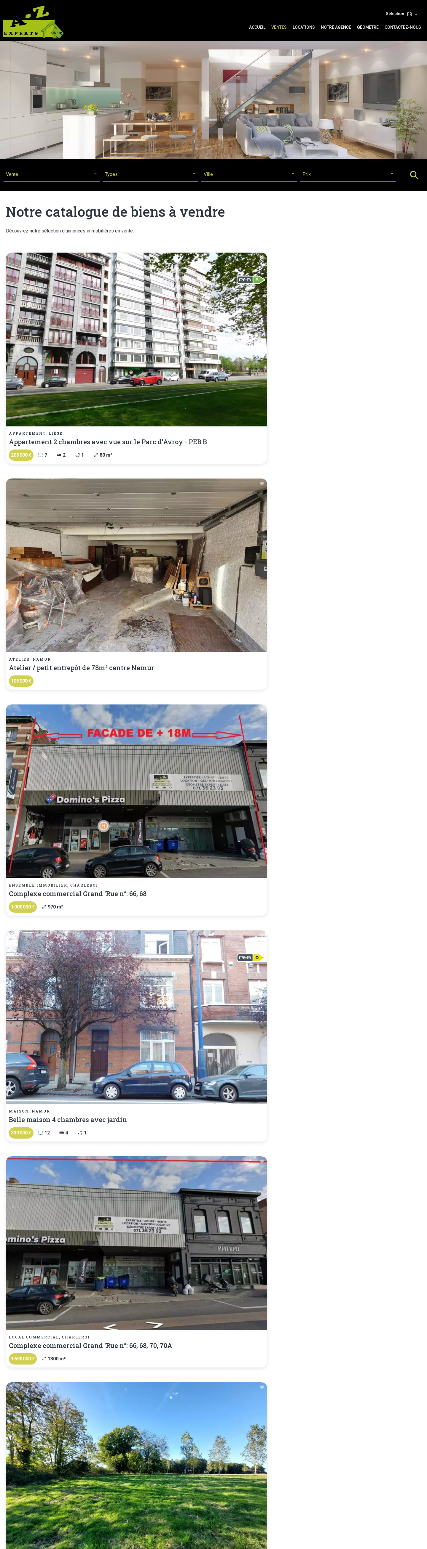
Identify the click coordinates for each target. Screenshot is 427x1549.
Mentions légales (159, 1538)
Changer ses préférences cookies (266, 1538)
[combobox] (51, 175)
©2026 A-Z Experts (114, 1538)
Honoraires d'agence (204, 1538)
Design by (318, 1538)
